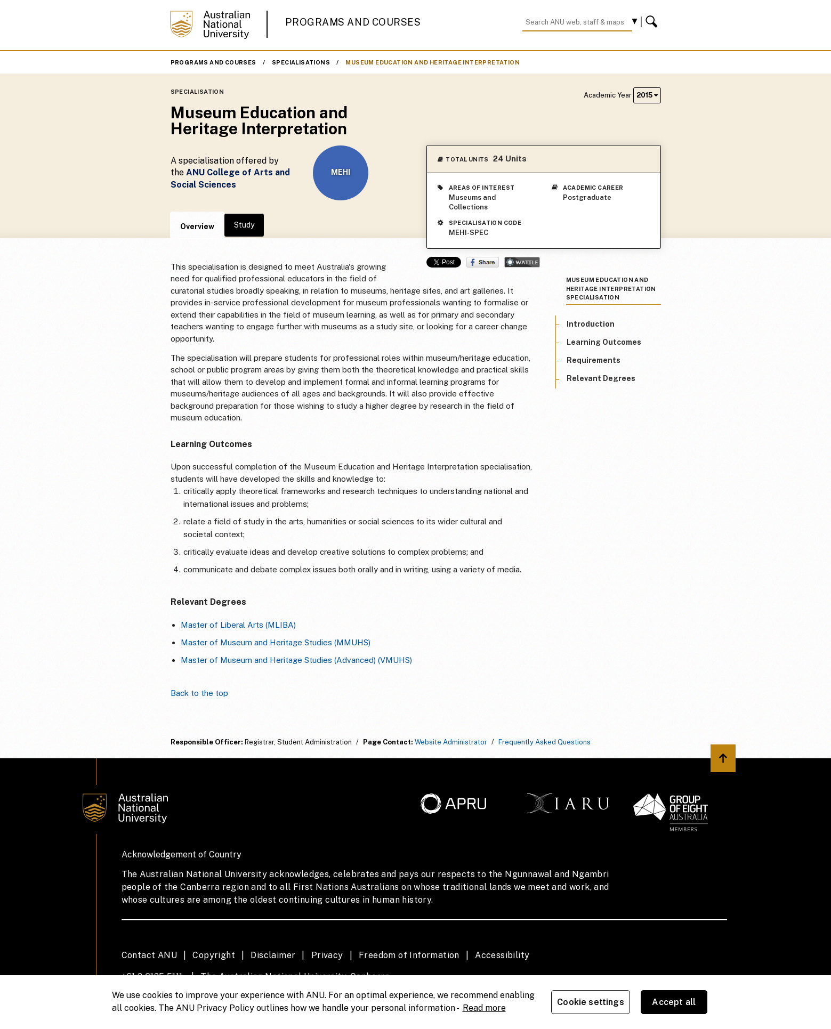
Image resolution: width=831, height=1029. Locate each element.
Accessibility (502, 955)
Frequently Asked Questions (544, 742)
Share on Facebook (482, 262)
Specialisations (301, 62)
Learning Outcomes (604, 342)
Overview (197, 226)
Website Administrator (451, 742)
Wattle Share (522, 262)
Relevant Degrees (601, 378)
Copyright (213, 955)
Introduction (591, 324)
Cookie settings (590, 1002)
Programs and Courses (353, 22)
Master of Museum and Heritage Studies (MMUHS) (275, 642)
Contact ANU (149, 955)
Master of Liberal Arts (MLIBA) (238, 624)
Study (244, 225)
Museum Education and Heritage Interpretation (432, 62)
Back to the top (199, 693)
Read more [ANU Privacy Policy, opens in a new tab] (484, 1008)
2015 (647, 95)
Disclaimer (273, 955)
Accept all (674, 1002)
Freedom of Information (409, 955)
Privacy (327, 955)
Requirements (593, 360)
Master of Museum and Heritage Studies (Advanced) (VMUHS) (296, 660)
